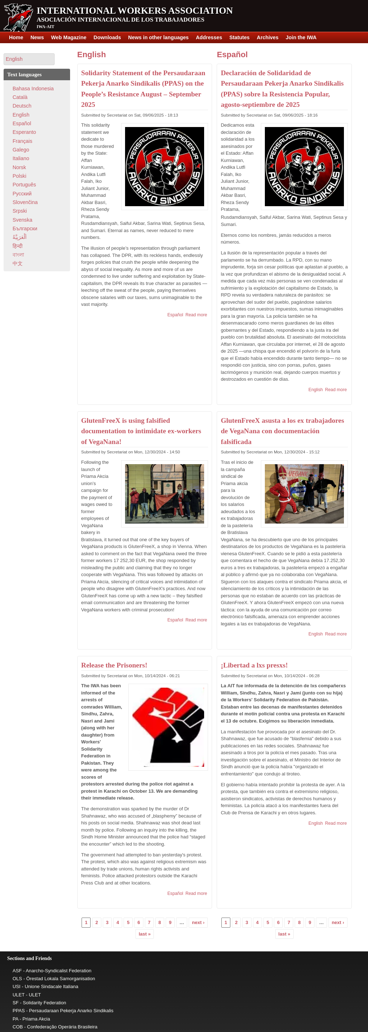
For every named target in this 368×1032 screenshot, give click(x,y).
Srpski (20, 211)
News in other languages (158, 37)
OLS (17, 978)
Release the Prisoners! (114, 665)
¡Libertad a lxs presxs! (254, 665)
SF (16, 1002)
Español (175, 314)
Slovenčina (25, 202)
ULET (18, 994)
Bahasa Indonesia (33, 88)
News (37, 37)
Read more (196, 314)
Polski (19, 176)
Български (25, 228)
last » (145, 934)
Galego (21, 150)
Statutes (239, 37)
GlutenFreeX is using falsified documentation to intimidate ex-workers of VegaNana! (141, 431)
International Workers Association (135, 10)
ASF (17, 970)
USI (16, 986)
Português (24, 184)
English (91, 54)
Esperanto (24, 132)
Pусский (22, 193)
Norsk (19, 167)
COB (18, 1026)
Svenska (22, 220)
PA (15, 1019)
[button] (29, 59)
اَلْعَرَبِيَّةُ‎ (20, 237)
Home (16, 37)
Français (22, 141)
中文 (18, 263)
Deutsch (22, 106)
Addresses (209, 37)
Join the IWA (301, 37)
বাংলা (18, 255)
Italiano (21, 158)
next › (198, 922)
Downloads (107, 37)
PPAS (19, 1010)
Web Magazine (68, 37)
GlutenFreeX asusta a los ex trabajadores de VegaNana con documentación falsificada (282, 431)
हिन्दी (18, 246)
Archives (268, 37)
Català (20, 97)
